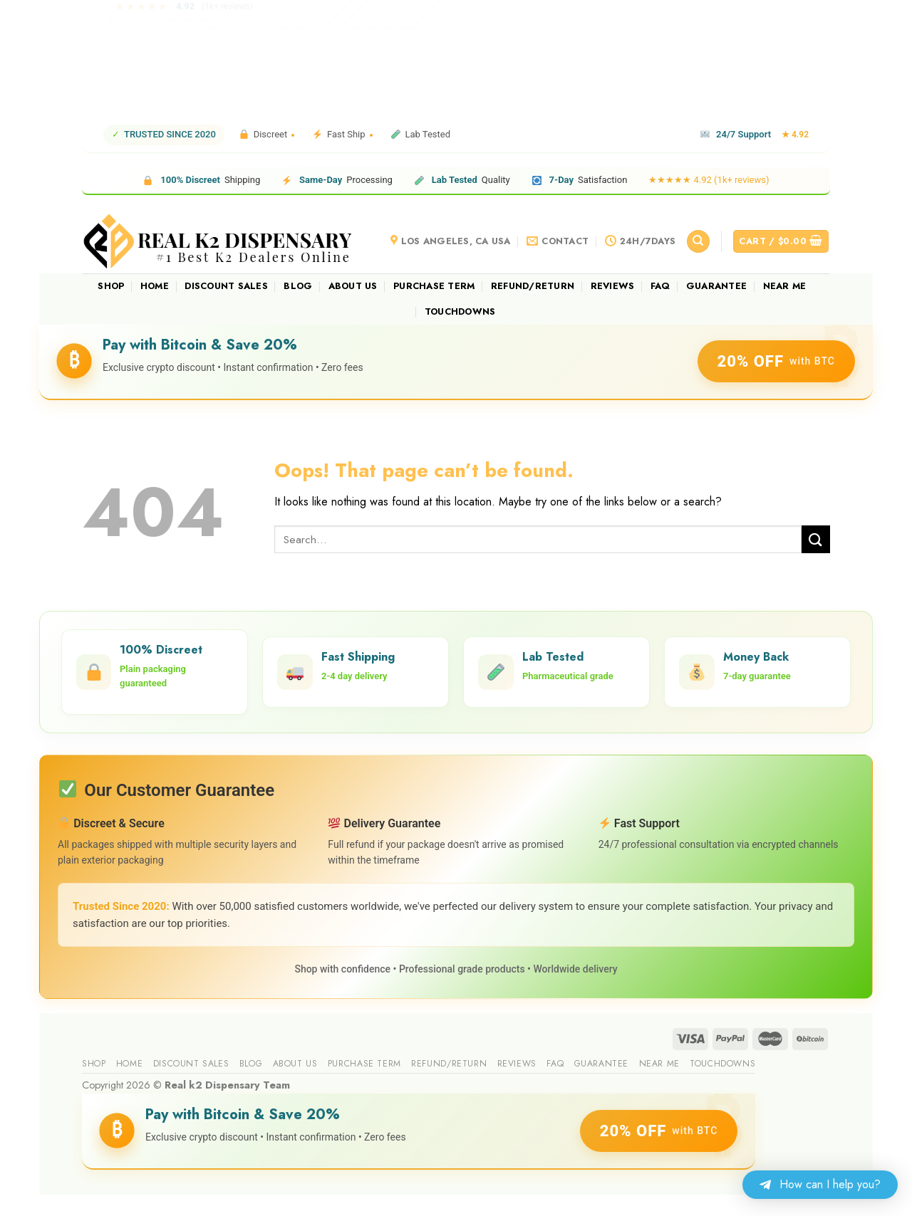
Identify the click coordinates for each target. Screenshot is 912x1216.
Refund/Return (532, 286)
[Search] (698, 241)
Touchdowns (460, 311)
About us (353, 286)
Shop (111, 286)
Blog (298, 286)
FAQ (660, 286)
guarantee (716, 286)
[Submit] (816, 539)
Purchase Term (434, 286)
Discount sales (226, 286)
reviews (613, 286)
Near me (785, 286)
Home (154, 286)
